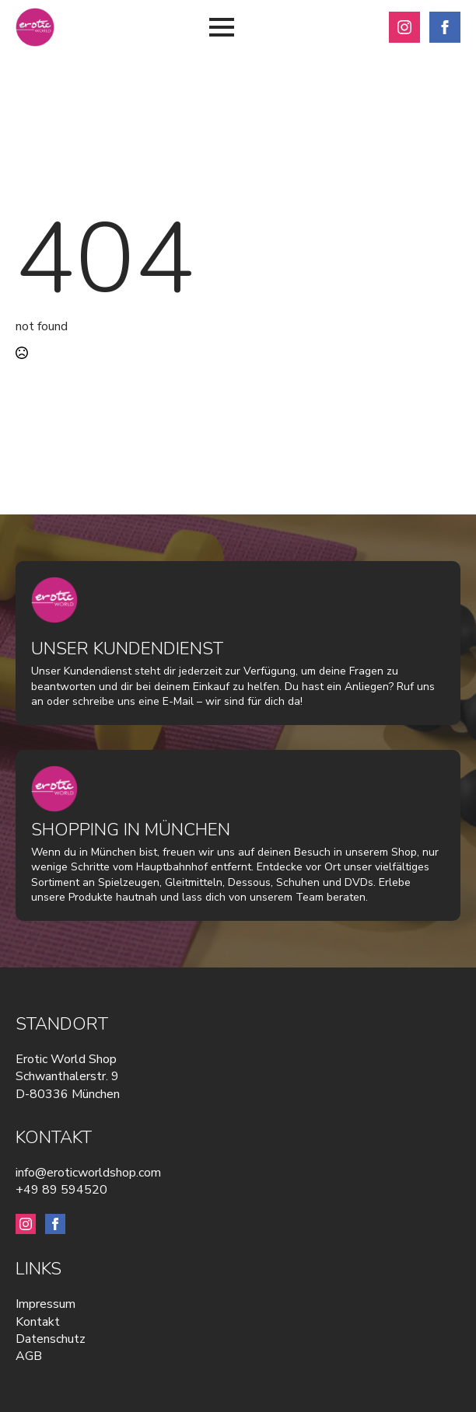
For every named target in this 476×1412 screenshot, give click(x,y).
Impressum (45, 1304)
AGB (29, 1356)
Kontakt (38, 1321)
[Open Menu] (221, 27)
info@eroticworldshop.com (88, 1172)
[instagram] (404, 27)
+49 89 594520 (61, 1189)
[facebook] (444, 27)
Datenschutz (51, 1339)
